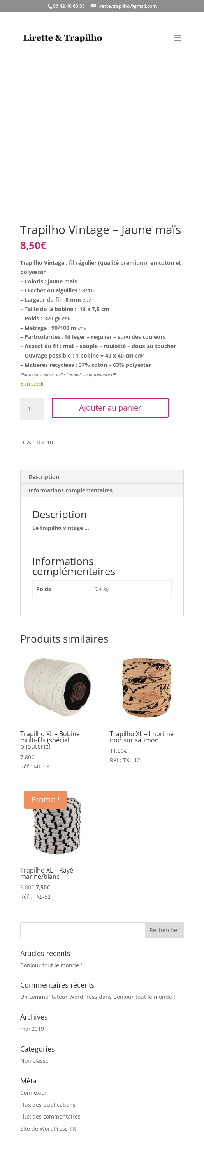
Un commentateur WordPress (58, 996)
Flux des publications (48, 1104)
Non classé (34, 1060)
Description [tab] (43, 476)
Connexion (34, 1092)
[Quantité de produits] (32, 409)
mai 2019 (32, 1028)
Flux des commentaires (50, 1116)
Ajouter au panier (110, 407)
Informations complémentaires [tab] (70, 490)
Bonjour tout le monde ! (51, 965)
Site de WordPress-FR (48, 1128)
